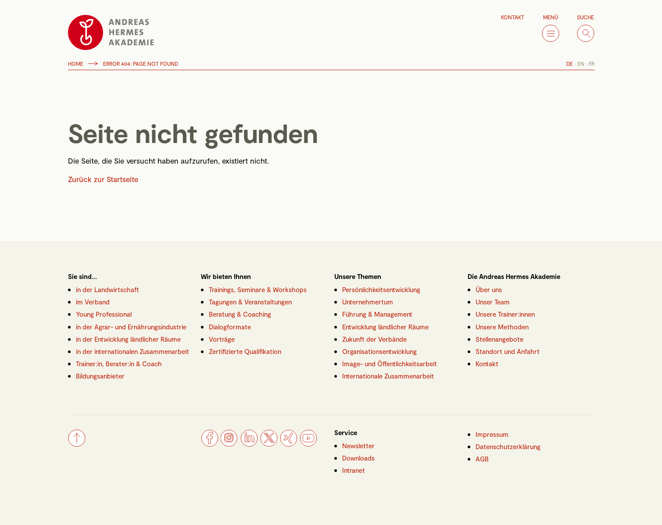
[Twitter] (269, 443)
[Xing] (288, 443)
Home (75, 64)
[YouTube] (308, 443)
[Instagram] (229, 443)
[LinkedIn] (249, 443)
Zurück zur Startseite (103, 179)
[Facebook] (209, 443)
